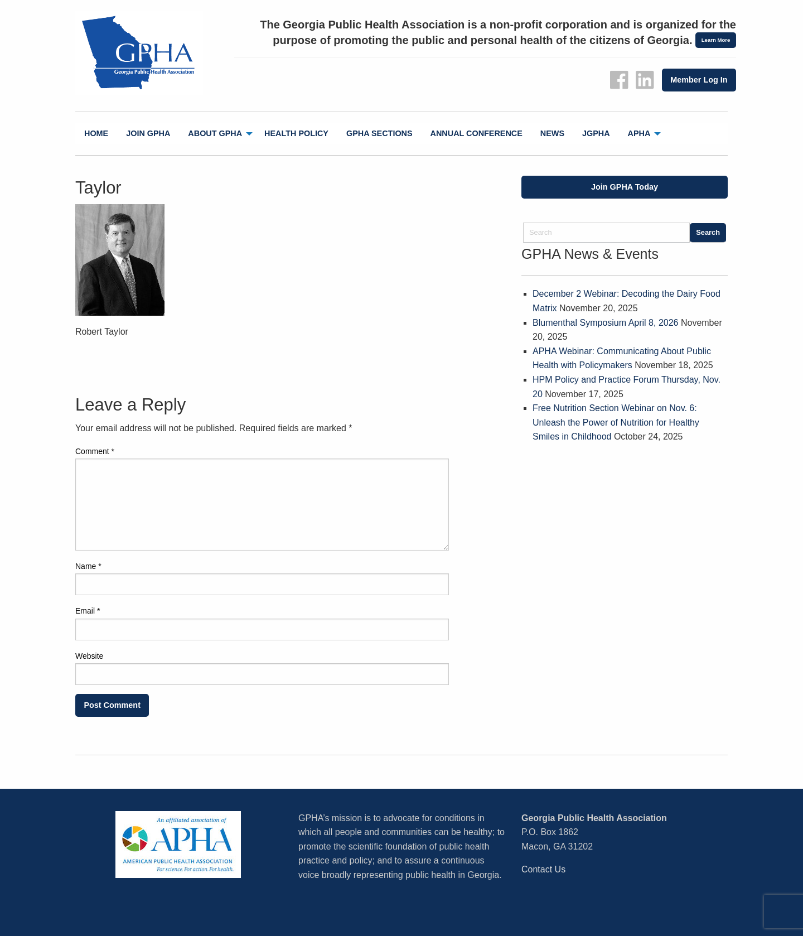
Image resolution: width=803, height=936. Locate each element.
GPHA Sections (379, 133)
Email (87, 610)
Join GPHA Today (624, 186)
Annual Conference (476, 133)
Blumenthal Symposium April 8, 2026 (605, 322)
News (552, 133)
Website (89, 656)
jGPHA (596, 133)
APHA (639, 133)
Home (96, 133)
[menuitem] (96, 133)
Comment (94, 451)
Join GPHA (148, 133)
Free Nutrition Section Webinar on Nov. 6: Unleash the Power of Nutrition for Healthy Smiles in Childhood (616, 422)
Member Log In (698, 79)
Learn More (716, 40)
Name (88, 566)
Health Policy (296, 133)
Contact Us (543, 869)
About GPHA (215, 133)
